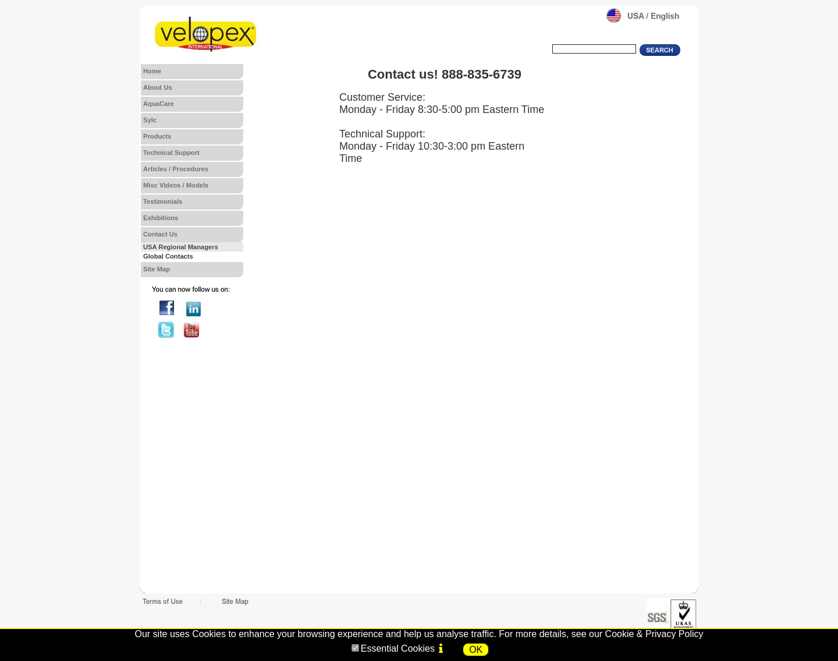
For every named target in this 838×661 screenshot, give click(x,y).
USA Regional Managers (180, 246)
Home (152, 71)
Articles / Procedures (175, 168)
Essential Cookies (398, 648)
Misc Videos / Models (175, 185)
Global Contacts (168, 256)
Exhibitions (160, 217)
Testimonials (163, 201)
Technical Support (171, 152)
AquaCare (158, 103)
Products (157, 136)
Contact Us (160, 234)
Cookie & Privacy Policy (654, 634)
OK (475, 650)
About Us (157, 87)
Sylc (150, 119)
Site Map (156, 269)
